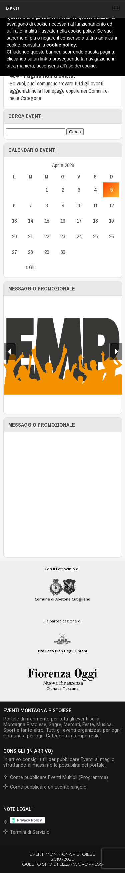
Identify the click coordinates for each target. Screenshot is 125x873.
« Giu (30, 267)
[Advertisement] (62, 494)
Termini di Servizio (30, 832)
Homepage (53, 90)
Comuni (96, 90)
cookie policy (61, 45)
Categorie (31, 98)
